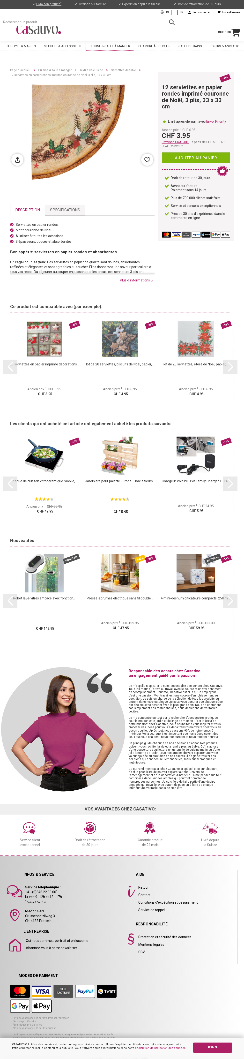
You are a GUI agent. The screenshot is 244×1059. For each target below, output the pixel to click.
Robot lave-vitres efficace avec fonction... (44, 598)
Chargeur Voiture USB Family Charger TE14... (196, 481)
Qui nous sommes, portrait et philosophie (57, 941)
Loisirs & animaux (224, 49)
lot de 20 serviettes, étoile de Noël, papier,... (195, 364)
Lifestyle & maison (21, 49)
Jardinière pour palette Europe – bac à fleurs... (120, 481)
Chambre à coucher (154, 49)
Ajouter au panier (196, 157)
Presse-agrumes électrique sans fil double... (120, 598)
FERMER (212, 1047)
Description (27, 210)
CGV (141, 952)
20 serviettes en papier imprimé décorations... (44, 364)
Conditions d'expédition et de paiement (168, 902)
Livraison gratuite (48, 4)
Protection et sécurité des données (165, 937)
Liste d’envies (229, 12)
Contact (144, 895)
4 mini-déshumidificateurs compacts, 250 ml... (196, 598)
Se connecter (199, 12)
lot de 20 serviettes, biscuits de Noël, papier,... (120, 364)
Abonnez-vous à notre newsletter (51, 948)
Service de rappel (151, 910)
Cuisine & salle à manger (109, 49)
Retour (143, 887)
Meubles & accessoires (62, 49)
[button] (10, 367)
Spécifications (65, 210)
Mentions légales (151, 944)
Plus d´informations (136, 280)
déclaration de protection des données (160, 1048)
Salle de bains (190, 49)
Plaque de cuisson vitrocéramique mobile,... (44, 481)
